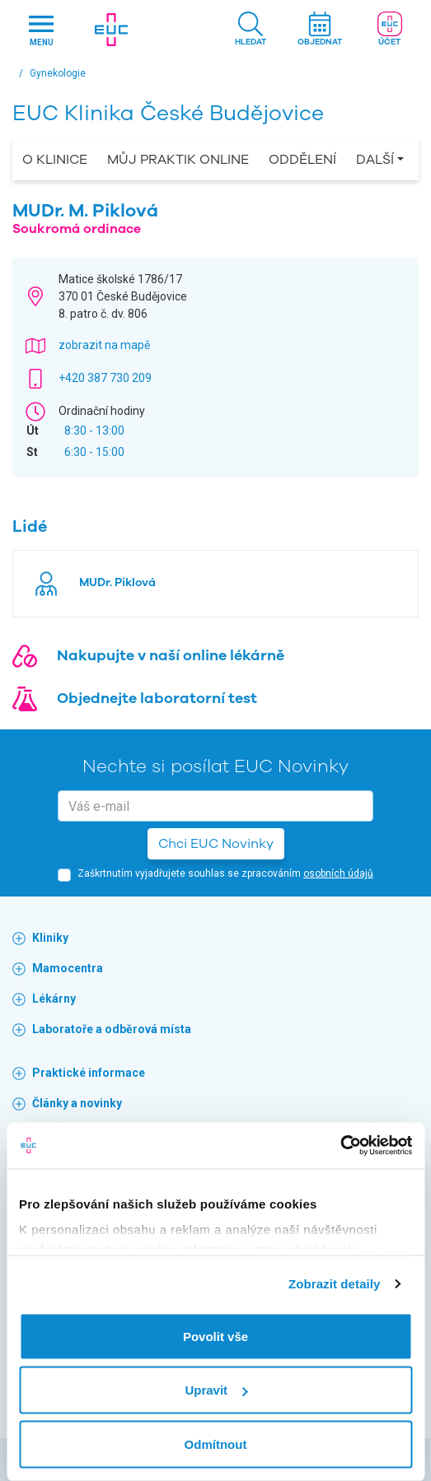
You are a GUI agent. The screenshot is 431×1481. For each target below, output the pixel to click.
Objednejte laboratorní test (157, 698)
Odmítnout (216, 1444)
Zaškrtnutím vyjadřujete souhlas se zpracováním (225, 873)
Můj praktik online (178, 160)
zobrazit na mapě (104, 345)
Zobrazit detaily (334, 1284)
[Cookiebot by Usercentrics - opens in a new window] (340, 1146)
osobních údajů (338, 873)
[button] (250, 30)
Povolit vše (215, 1336)
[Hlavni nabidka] (42, 30)
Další (375, 160)
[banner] (112, 29)
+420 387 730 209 (105, 377)
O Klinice (54, 160)
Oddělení (302, 160)
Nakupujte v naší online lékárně (170, 655)
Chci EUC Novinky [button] (216, 844)
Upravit (216, 1390)
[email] (215, 806)
